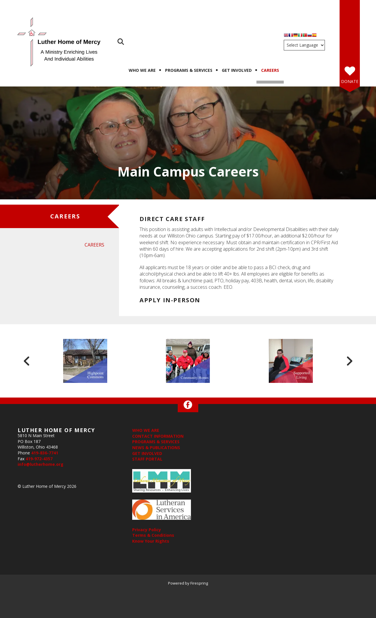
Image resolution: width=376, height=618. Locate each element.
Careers (270, 70)
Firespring (199, 583)
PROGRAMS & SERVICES (155, 441)
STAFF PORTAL (147, 459)
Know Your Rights (150, 541)
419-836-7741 (44, 453)
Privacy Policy (146, 529)
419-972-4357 (39, 458)
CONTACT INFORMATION (158, 436)
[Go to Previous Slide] (26, 361)
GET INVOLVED (147, 453)
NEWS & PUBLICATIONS (156, 447)
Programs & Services (188, 70)
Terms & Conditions (153, 535)
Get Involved (237, 70)
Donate (349, 81)
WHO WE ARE (145, 430)
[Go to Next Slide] (349, 361)
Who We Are (142, 70)
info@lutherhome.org (40, 464)
